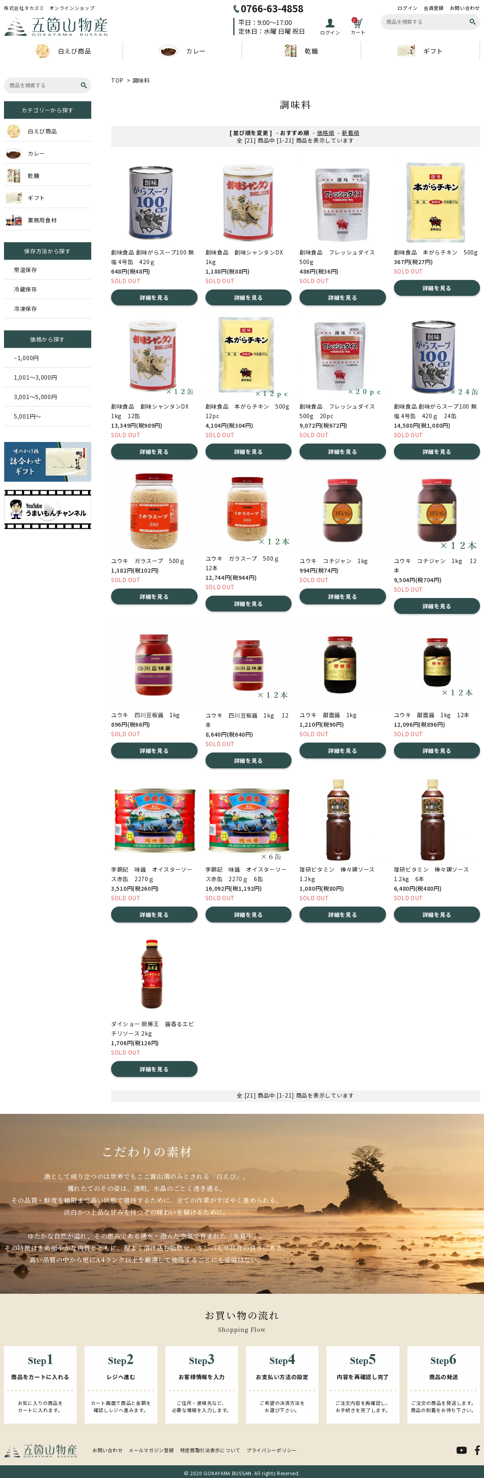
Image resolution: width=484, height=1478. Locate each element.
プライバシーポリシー (271, 1450)
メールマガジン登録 (151, 1450)
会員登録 (434, 8)
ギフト (420, 50)
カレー (182, 50)
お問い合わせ (465, 8)
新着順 (350, 133)
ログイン (408, 8)
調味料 (141, 80)
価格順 (325, 133)
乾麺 (301, 50)
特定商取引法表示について (210, 1450)
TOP (117, 80)
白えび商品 (63, 51)
